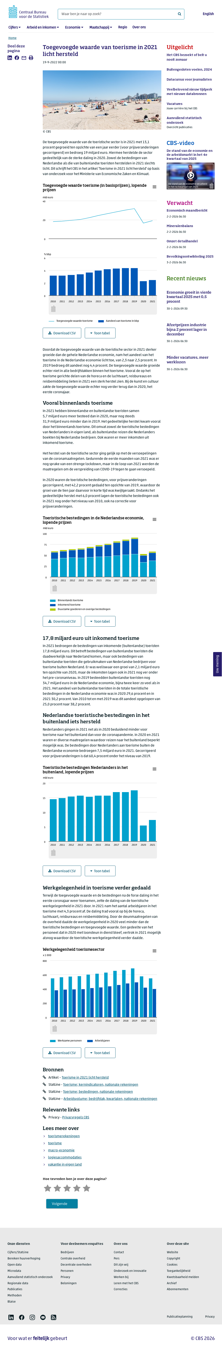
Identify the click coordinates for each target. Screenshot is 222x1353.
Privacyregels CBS (75, 1117)
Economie (72, 27)
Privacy (65, 1277)
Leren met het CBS (126, 1283)
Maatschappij (99, 27)
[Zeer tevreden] (86, 1187)
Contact (119, 1252)
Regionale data (18, 1283)
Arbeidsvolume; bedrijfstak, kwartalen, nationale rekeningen (110, 1099)
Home (12, 38)
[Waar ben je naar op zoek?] (121, 14)
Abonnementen (177, 1289)
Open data (14, 1264)
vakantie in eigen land (65, 1164)
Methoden (15, 1295)
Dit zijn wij (121, 1264)
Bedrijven (67, 1252)
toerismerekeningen (64, 1136)
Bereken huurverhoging (24, 1258)
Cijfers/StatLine (18, 1252)
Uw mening (217, 664)
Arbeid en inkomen (41, 27)
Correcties (120, 1289)
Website (172, 1252)
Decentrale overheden (76, 1264)
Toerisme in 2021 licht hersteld (85, 1078)
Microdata (14, 1271)
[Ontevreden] (57, 1187)
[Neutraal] (67, 1187)
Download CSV (62, 333)
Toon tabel (100, 333)
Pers (117, 1258)
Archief (172, 1283)
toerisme (55, 1143)
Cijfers (13, 27)
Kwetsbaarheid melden (183, 1277)
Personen (67, 1271)
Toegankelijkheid (178, 1271)
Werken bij (121, 1277)
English (208, 14)
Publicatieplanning (180, 1316)
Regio (122, 27)
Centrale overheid (73, 1258)
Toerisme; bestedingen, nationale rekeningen (98, 1092)
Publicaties (15, 1289)
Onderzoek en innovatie (130, 1271)
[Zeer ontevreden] (47, 1187)
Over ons (139, 27)
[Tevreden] (77, 1187)
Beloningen (69, 1283)
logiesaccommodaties (64, 1157)
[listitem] (9, 57)
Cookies (172, 1264)
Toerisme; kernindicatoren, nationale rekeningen (100, 1085)
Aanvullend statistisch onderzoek (30, 1277)
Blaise (12, 1301)
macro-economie (61, 1150)
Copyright (173, 1258)
